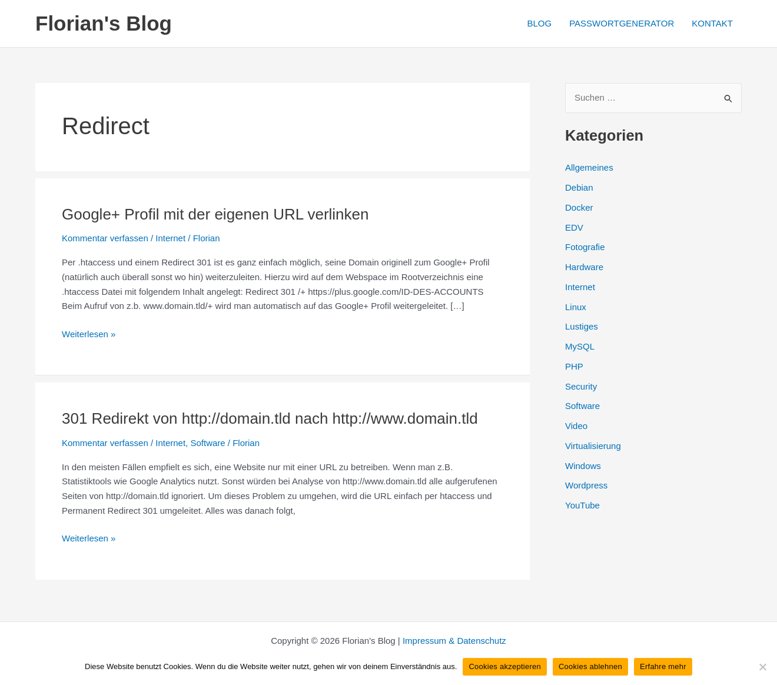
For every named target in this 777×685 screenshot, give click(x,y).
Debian (579, 187)
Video (576, 426)
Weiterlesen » (88, 334)
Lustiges (581, 326)
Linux (575, 307)
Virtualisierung (593, 446)
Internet (170, 238)
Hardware (584, 267)
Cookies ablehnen (590, 666)
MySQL (580, 346)
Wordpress (586, 485)
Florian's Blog (103, 23)
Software (207, 443)
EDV (574, 227)
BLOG (539, 23)
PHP (574, 366)
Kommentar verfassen (105, 238)
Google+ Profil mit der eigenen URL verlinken (215, 214)
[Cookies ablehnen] (762, 667)
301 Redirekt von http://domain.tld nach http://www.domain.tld (270, 418)
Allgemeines (589, 167)
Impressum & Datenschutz (454, 641)
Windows (583, 466)
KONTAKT (712, 23)
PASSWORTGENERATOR (621, 23)
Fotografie (585, 247)
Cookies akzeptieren (505, 666)
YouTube (582, 505)
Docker (579, 207)
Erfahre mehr (663, 666)
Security (581, 386)
